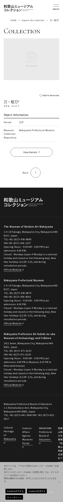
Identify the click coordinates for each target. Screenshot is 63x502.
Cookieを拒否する (36, 491)
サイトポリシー (14, 497)
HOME (14, 20)
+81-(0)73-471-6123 (20, 350)
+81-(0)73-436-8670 (20, 293)
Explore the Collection (33, 20)
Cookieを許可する (15, 491)
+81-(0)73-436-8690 (20, 239)
